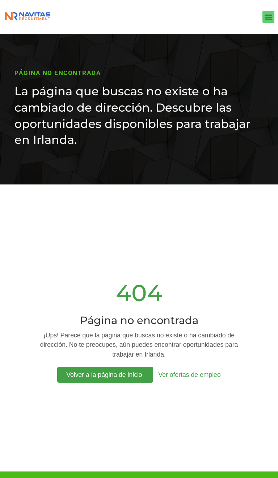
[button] (268, 17)
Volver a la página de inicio (105, 374)
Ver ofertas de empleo (190, 374)
